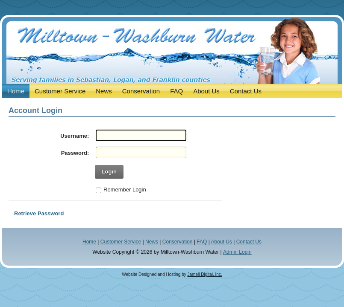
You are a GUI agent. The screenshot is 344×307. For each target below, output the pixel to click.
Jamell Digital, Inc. (205, 274)
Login (109, 171)
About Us (221, 242)
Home (89, 242)
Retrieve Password (39, 213)
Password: (75, 153)
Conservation (177, 242)
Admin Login (237, 252)
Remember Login (124, 189)
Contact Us (249, 242)
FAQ (202, 242)
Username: (74, 136)
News (151, 242)
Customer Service (120, 242)
